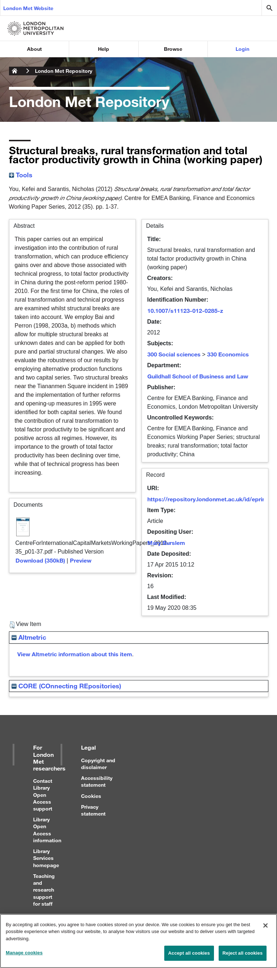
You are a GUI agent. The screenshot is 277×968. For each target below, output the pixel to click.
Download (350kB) (40, 560)
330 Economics (228, 354)
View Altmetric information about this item (74, 653)
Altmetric (29, 637)
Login (242, 49)
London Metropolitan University (15, 71)
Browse (173, 49)
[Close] (265, 929)
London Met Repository (63, 71)
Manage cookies (24, 956)
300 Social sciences (174, 354)
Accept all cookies (189, 957)
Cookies (91, 796)
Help (103, 49)
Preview (80, 560)
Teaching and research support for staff (44, 890)
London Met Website (28, 8)
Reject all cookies (243, 957)
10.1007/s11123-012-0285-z (185, 310)
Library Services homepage (46, 858)
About (34, 49)
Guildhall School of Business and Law (197, 376)
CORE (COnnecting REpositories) (66, 686)
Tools (20, 175)
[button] (12, 625)
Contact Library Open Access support (42, 795)
